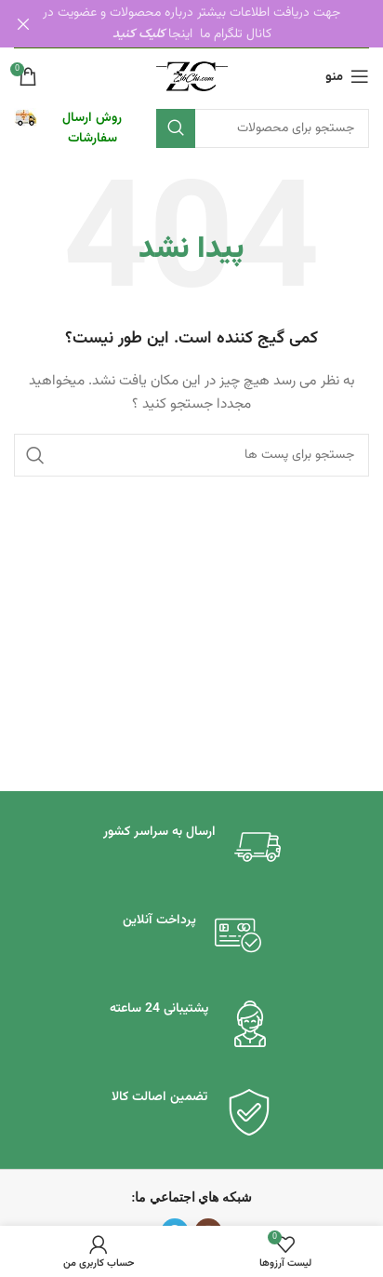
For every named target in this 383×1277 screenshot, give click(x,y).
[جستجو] (262, 127)
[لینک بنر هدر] (219, 23)
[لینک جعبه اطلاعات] (76, 128)
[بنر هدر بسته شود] (23, 23)
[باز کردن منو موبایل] (347, 75)
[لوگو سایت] (192, 76)
